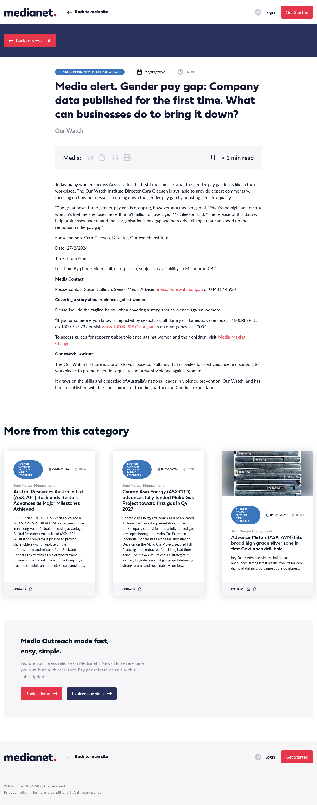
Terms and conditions (50, 792)
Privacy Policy (16, 792)
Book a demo (41, 693)
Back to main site (87, 12)
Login (265, 12)
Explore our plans (92, 693)
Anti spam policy (87, 792)
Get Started (297, 12)
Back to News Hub (30, 40)
